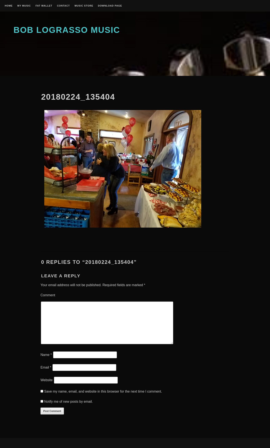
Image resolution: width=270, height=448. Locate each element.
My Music (24, 6)
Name (46, 355)
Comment (47, 295)
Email (45, 367)
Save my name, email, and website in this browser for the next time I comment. (103, 391)
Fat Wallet (43, 6)
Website (46, 380)
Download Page (110, 6)
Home (9, 6)
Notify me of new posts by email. (68, 401)
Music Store (83, 6)
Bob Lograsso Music (67, 30)
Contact (63, 6)
